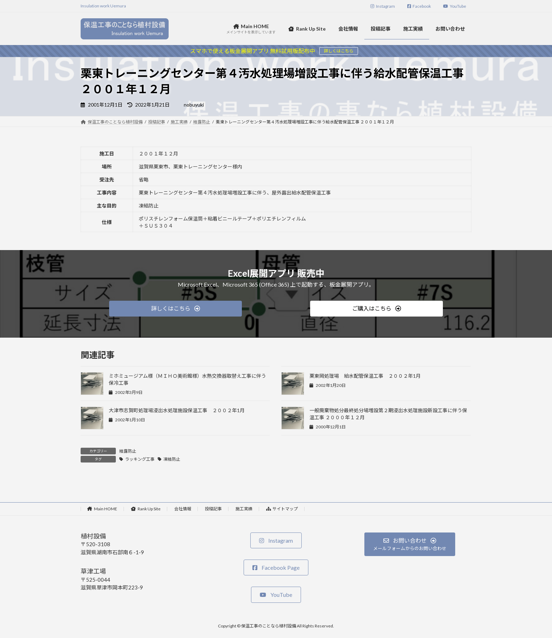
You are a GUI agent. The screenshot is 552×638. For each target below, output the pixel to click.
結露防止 (127, 451)
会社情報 (182, 508)
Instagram (382, 6)
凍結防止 (171, 459)
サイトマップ (282, 508)
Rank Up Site (146, 508)
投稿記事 (213, 508)
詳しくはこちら (338, 50)
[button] (175, 309)
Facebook (419, 6)
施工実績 (244, 508)
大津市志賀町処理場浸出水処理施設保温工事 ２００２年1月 (177, 410)
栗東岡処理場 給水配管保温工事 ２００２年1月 (365, 376)
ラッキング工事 (140, 459)
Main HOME (102, 508)
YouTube (454, 6)
